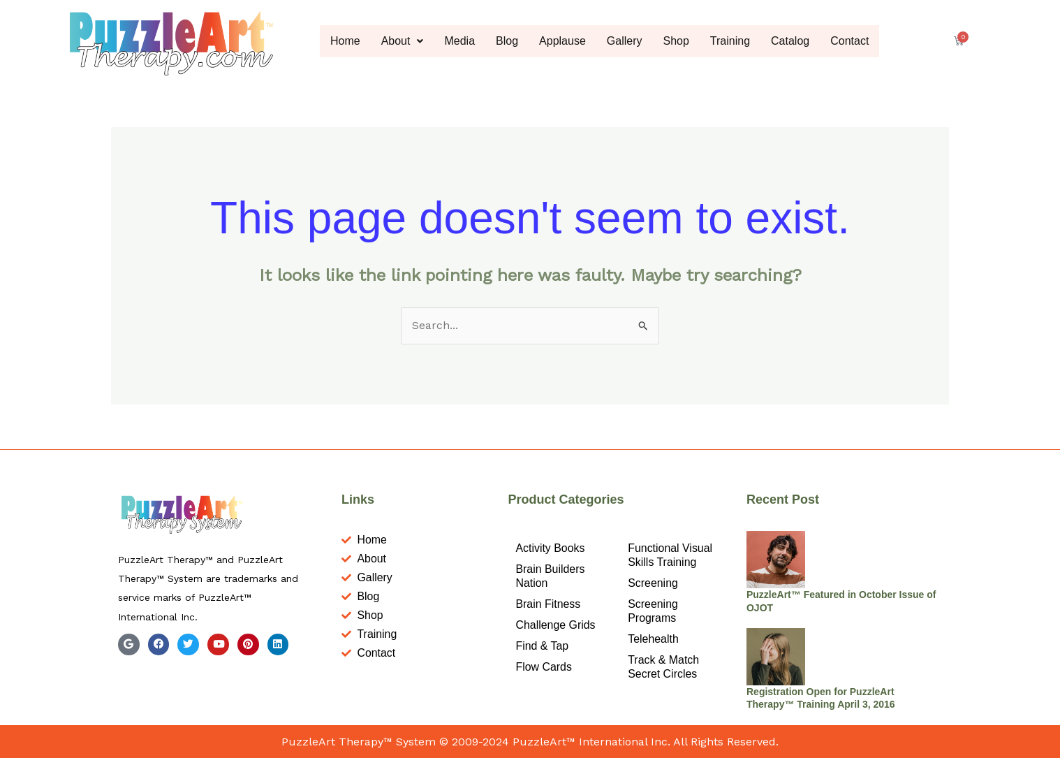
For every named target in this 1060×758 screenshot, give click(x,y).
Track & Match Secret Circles (664, 667)
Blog (507, 41)
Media (460, 41)
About (402, 41)
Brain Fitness (547, 604)
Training (730, 41)
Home (345, 41)
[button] (402, 41)
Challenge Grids (555, 625)
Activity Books (550, 548)
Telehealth (653, 639)
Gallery (624, 41)
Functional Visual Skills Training (670, 555)
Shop (676, 41)
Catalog (790, 41)
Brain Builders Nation (550, 576)
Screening (653, 583)
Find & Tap (541, 646)
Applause (562, 41)
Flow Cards (543, 667)
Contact (850, 41)
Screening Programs (653, 611)
